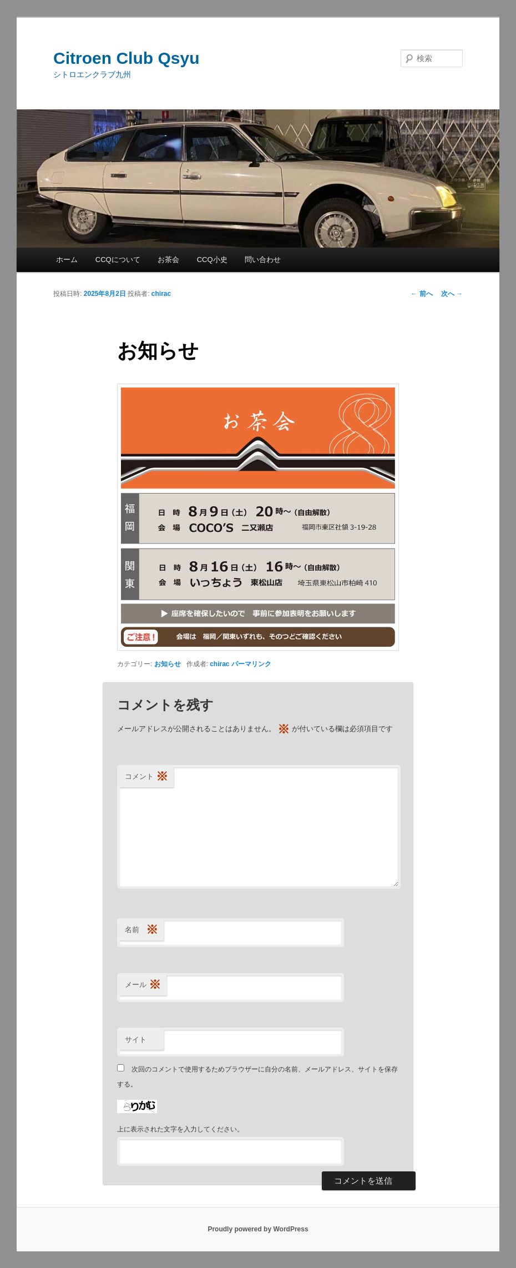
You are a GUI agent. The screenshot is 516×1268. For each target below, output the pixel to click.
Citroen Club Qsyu (126, 58)
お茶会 (168, 259)
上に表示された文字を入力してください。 (180, 1129)
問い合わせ (263, 259)
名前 (141, 930)
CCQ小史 (212, 259)
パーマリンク (251, 664)
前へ (421, 294)
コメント (146, 777)
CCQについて (117, 259)
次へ (452, 294)
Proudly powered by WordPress (258, 1229)
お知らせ (167, 664)
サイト (135, 1039)
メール (143, 985)
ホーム (67, 259)
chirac (161, 294)
